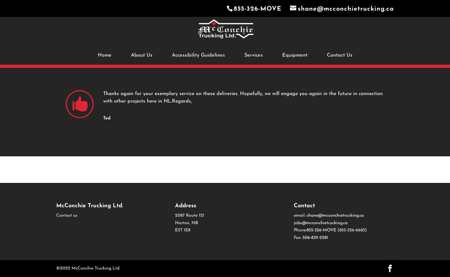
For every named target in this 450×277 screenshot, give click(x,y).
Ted (107, 118)
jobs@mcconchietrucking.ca (321, 223)
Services (253, 55)
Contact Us (339, 55)
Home (105, 55)
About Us (141, 55)
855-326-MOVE (259, 9)
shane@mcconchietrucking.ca (335, 215)
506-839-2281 (315, 237)
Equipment (295, 55)
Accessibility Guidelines (198, 55)
